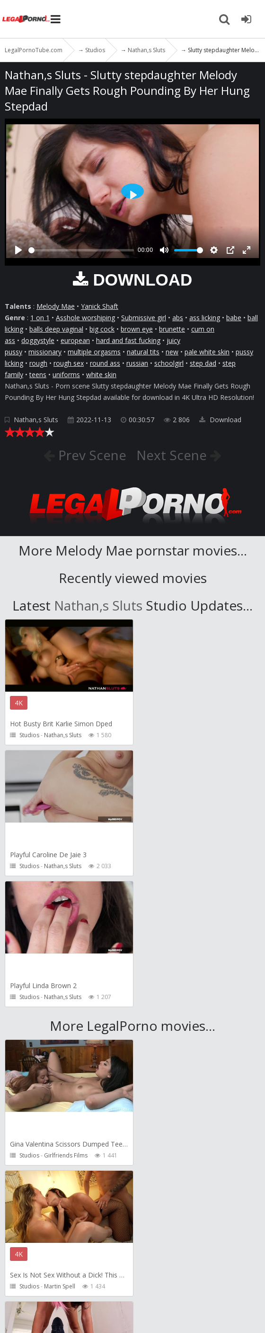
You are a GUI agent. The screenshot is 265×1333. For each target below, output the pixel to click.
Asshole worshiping (85, 317)
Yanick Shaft (99, 306)
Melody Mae (55, 306)
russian (137, 363)
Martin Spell (188, 1024)
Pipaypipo (57, 1155)
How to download (39, 1280)
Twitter (98, 1280)
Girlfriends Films (66, 1024)
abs (177, 317)
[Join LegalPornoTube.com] (246, 19)
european (75, 340)
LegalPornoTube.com (26, 19)
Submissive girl (143, 317)
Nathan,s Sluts (36, 419)
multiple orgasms (94, 351)
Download (220, 419)
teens (37, 374)
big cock (102, 328)
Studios (29, 735)
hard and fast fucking (128, 340)
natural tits (143, 351)
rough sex (68, 363)
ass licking (204, 317)
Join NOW (21, 1261)
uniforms (66, 374)
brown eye (137, 328)
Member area (70, 1261)
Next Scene (173, 455)
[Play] (18, 250)
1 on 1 (40, 317)
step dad (203, 363)
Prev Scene (90, 455)
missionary (45, 351)
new (172, 351)
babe (233, 317)
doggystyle (37, 340)
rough (38, 363)
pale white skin (207, 351)
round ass (105, 363)
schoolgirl (169, 363)
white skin (101, 374)
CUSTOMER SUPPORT (138, 1261)
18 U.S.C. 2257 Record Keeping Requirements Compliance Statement (129, 1312)
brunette (172, 328)
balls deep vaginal (56, 328)
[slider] (81, 250)
